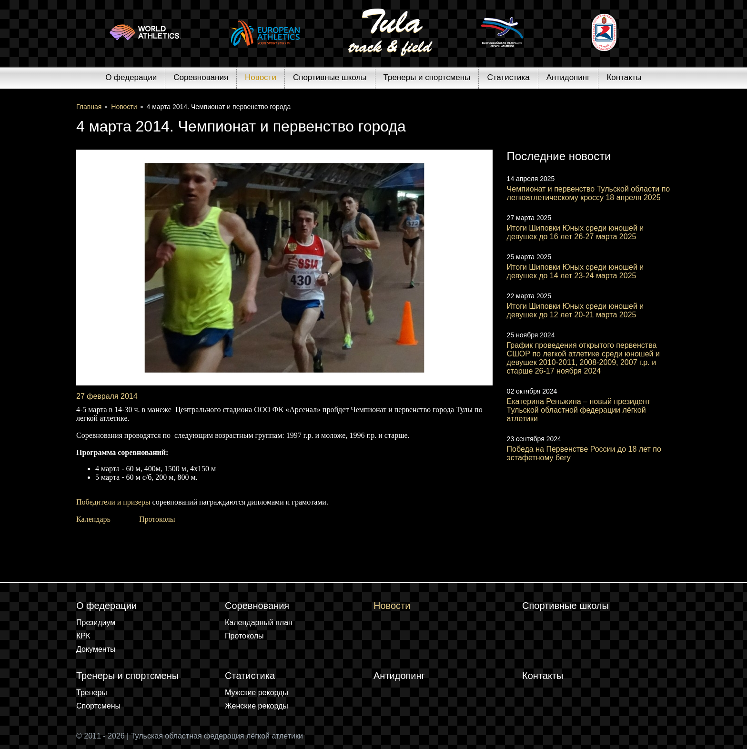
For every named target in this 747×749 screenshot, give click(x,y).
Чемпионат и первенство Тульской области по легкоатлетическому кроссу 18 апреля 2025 (588, 193)
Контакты (623, 77)
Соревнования (200, 77)
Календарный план (259, 622)
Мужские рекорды (256, 692)
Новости (260, 77)
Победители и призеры (113, 502)
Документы (95, 649)
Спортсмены (98, 706)
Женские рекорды (256, 706)
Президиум (95, 622)
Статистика (508, 77)
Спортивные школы (330, 77)
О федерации (131, 77)
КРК (83, 636)
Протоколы (157, 519)
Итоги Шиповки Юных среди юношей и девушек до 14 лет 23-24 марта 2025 (575, 271)
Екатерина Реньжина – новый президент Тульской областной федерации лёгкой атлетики (579, 410)
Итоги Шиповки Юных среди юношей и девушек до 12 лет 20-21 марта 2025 (575, 310)
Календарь (93, 519)
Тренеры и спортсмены (427, 77)
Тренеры (91, 692)
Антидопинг (568, 77)
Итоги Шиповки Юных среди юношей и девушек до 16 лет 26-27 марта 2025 (575, 232)
